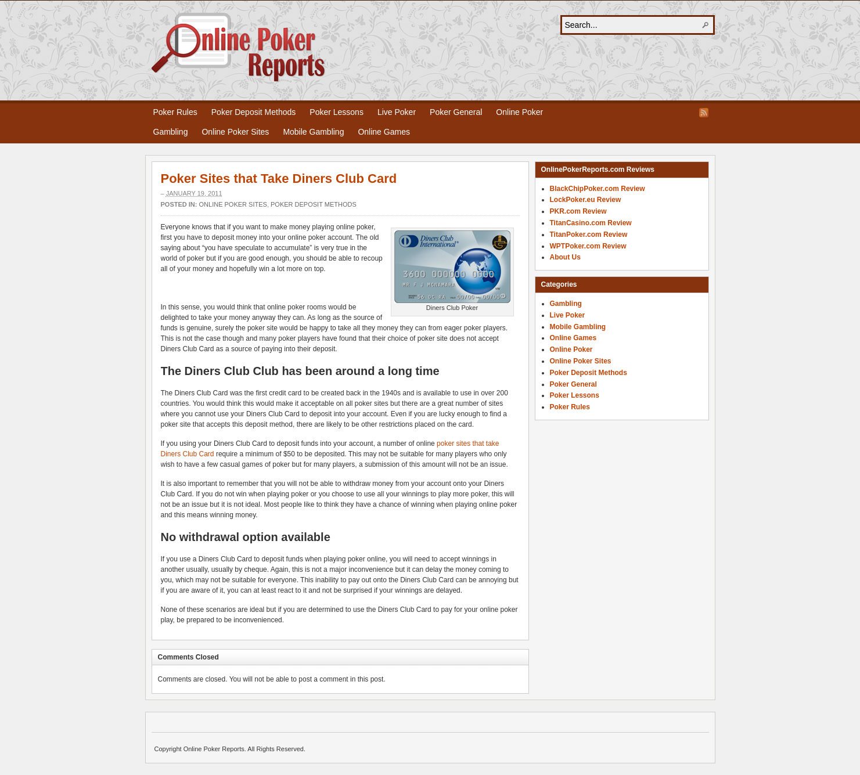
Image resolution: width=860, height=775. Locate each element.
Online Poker (519, 112)
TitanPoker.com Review (589, 234)
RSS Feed (703, 112)
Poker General (456, 112)
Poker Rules (175, 112)
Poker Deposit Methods (253, 112)
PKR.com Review (578, 211)
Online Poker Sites (235, 131)
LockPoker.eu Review (585, 200)
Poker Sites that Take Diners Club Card (279, 178)
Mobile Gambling (313, 131)
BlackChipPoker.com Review (597, 189)
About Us (565, 257)
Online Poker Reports (239, 47)
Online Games (383, 131)
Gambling (170, 131)
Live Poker (396, 112)
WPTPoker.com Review (588, 246)
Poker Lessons (337, 112)
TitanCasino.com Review (591, 223)
